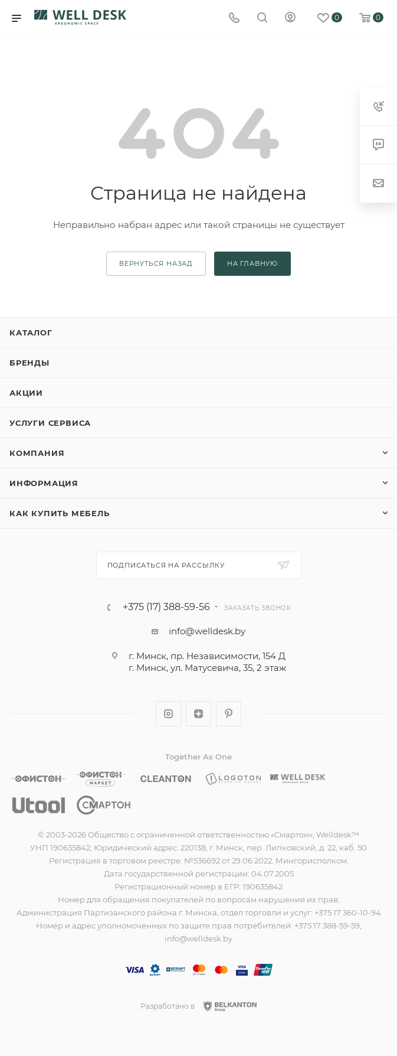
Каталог (31, 332)
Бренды (29, 362)
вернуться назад (156, 263)
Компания (36, 453)
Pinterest (228, 713)
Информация (43, 483)
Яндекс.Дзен (198, 713)
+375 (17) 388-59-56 (166, 607)
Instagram (168, 713)
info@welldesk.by (207, 631)
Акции (26, 392)
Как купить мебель (59, 513)
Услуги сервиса (50, 423)
